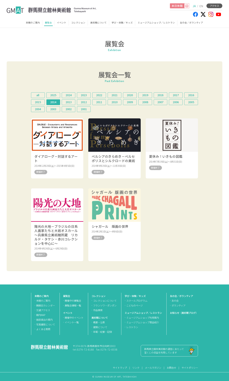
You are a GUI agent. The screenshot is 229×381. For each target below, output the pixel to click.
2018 (160, 95)
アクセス (214, 5)
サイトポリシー (190, 367)
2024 (69, 95)
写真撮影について (45, 324)
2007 (160, 102)
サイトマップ (120, 367)
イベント (61, 22)
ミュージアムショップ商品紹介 (142, 322)
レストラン (132, 327)
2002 (69, 109)
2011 (99, 102)
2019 (145, 95)
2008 (145, 102)
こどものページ (134, 305)
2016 (191, 95)
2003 (53, 109)
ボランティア (178, 305)
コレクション (78, 22)
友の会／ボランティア (191, 22)
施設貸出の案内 (44, 319)
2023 (84, 95)
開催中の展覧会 (73, 300)
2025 (53, 95)
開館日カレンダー (45, 305)
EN (201, 6)
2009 (130, 102)
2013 (69, 102)
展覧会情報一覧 (73, 305)
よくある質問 (43, 329)
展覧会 (48, 22)
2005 (191, 102)
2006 (176, 102)
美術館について (98, 22)
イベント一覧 (72, 322)
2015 (38, 102)
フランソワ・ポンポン (105, 305)
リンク (135, 367)
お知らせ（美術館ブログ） (184, 312)
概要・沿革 (99, 322)
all (37, 95)
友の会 (175, 300)
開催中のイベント (74, 317)
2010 (114, 102)
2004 (38, 109)
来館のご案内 (33, 22)
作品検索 (97, 310)
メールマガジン (153, 367)
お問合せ (171, 367)
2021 (114, 95)
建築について (100, 327)
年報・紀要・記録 (102, 331)
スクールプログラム (136, 300)
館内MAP (40, 315)
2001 (84, 109)
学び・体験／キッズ (122, 22)
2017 (176, 95)
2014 (53, 102)
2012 (84, 102)
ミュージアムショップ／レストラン (156, 22)
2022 (99, 95)
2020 (130, 95)
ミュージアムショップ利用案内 (142, 317)
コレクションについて (105, 300)
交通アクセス (43, 310)
